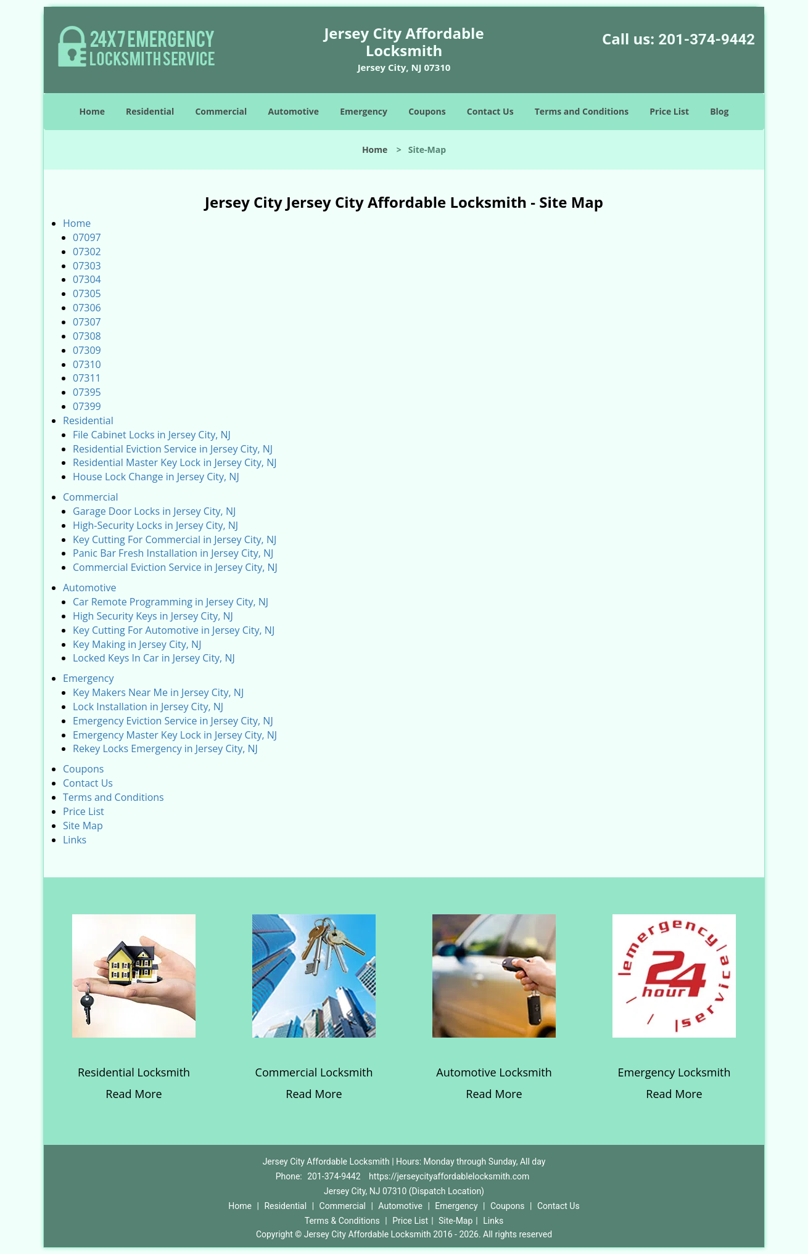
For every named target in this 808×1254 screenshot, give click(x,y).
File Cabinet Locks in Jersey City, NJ (152, 434)
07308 (87, 336)
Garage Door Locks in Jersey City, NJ (154, 511)
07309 (87, 350)
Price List (669, 111)
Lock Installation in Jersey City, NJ (148, 706)
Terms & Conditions (342, 1221)
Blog (719, 111)
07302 (87, 251)
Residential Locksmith (134, 1072)
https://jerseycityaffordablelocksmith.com (449, 1176)
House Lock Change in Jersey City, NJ (156, 476)
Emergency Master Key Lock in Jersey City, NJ (175, 735)
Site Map (83, 825)
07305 (87, 293)
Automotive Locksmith (493, 1072)
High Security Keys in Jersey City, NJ (153, 616)
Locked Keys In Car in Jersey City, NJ (154, 658)
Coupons (426, 111)
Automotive (293, 111)
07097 (87, 237)
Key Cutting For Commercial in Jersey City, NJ (174, 539)
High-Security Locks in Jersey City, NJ (155, 525)
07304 (87, 279)
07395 (87, 392)
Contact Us (490, 111)
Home (92, 111)
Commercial (221, 111)
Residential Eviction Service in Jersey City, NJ (173, 449)
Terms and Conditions (582, 111)
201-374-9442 (706, 39)
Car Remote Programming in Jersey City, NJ (170, 602)
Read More (133, 1093)
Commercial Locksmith (314, 1072)
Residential (150, 111)
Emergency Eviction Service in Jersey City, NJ (173, 720)
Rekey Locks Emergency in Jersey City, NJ (165, 748)
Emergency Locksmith (674, 1072)
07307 (87, 322)
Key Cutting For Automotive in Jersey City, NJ (173, 630)
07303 (87, 266)
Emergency (363, 111)
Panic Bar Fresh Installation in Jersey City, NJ (173, 553)
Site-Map (455, 1221)
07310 (87, 364)
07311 (87, 378)
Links (74, 839)
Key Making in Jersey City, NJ (137, 644)
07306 (87, 307)
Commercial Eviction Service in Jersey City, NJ (175, 567)
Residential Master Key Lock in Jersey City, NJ (174, 462)
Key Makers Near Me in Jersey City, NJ (158, 692)
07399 (87, 406)
